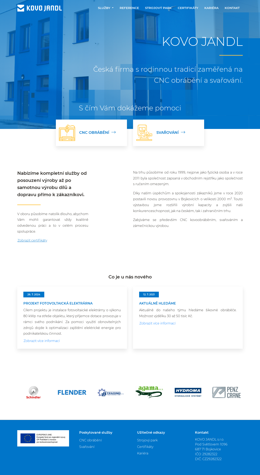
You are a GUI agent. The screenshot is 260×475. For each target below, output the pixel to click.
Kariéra (211, 8)
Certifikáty (188, 8)
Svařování (86, 447)
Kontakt (232, 8)
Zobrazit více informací (42, 341)
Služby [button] (104, 8)
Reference (129, 8)
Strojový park (158, 8)
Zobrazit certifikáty (32, 240)
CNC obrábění (90, 440)
